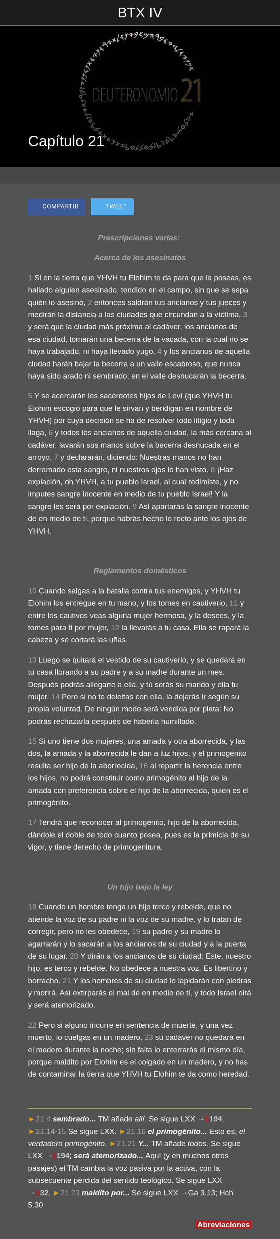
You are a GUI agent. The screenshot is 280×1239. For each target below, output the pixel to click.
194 (215, 1119)
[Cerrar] (13, 13)
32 (44, 1193)
